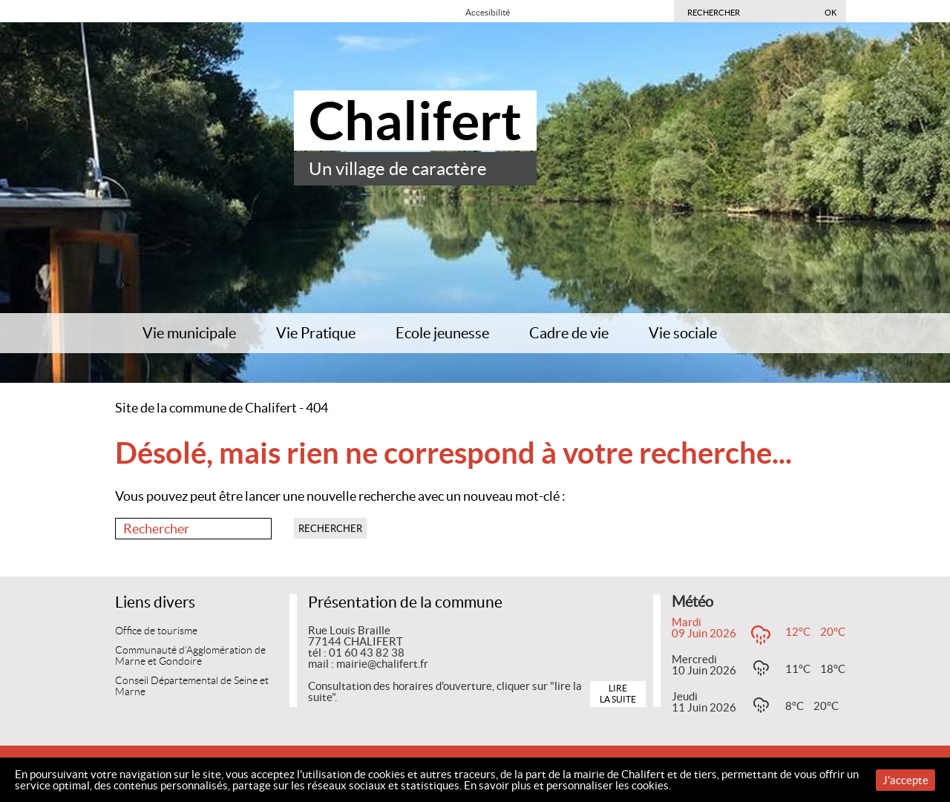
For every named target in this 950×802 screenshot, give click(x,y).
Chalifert (415, 121)
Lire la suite (618, 693)
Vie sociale (683, 333)
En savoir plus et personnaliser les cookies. (567, 785)
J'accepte (905, 780)
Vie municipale (189, 333)
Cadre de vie (569, 333)
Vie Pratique (316, 333)
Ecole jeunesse (442, 333)
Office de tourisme (156, 631)
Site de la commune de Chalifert (206, 407)
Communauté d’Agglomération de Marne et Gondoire (190, 656)
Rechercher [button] (330, 528)
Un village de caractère (398, 169)
